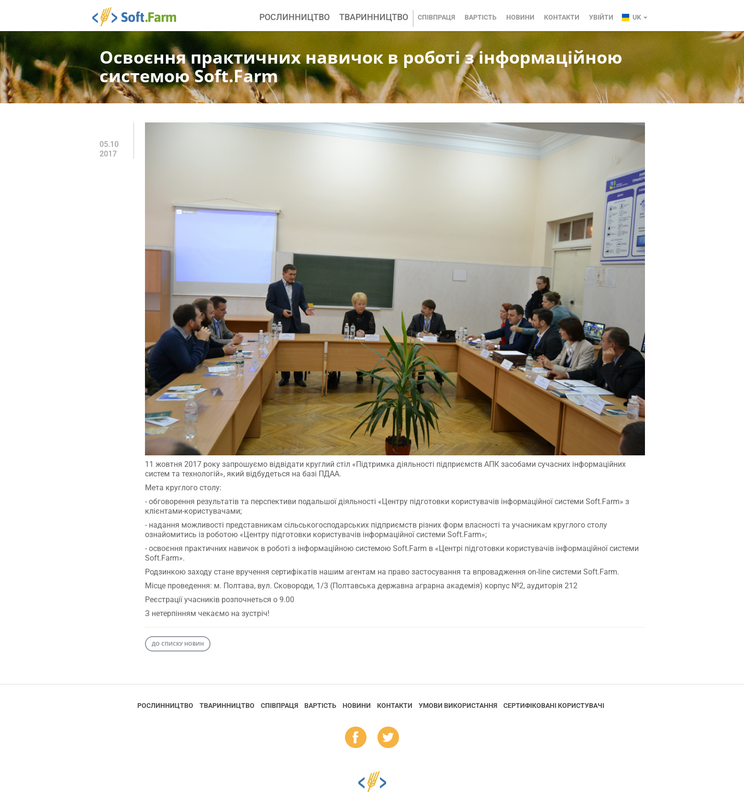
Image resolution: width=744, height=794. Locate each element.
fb (355, 738)
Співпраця (436, 17)
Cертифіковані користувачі (553, 705)
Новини (520, 17)
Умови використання (458, 705)
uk (640, 17)
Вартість (481, 17)
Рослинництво (294, 17)
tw (388, 738)
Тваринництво (373, 17)
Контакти (561, 17)
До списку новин (178, 643)
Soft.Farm (139, 16)
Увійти (601, 17)
